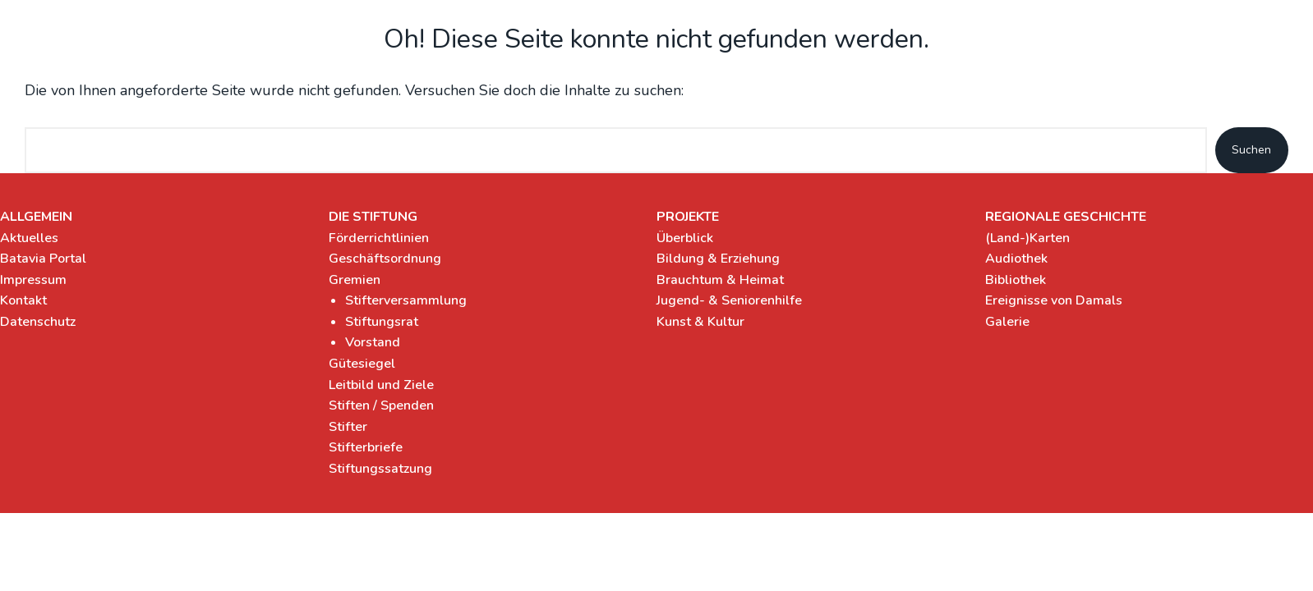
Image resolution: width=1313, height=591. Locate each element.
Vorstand (372, 342)
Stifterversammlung (406, 300)
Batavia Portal (43, 259)
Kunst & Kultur (700, 322)
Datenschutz (38, 322)
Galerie (1007, 322)
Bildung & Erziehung (718, 259)
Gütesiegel (362, 364)
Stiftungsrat (381, 322)
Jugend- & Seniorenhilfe (729, 300)
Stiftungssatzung (380, 469)
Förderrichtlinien (379, 238)
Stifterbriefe (366, 447)
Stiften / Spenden (381, 405)
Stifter (348, 427)
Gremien (354, 280)
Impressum (33, 280)
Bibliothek (1015, 280)
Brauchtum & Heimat (720, 280)
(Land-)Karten (1027, 238)
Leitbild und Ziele (381, 385)
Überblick (684, 238)
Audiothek (1016, 259)
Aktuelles (29, 238)
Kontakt (23, 300)
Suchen (1251, 150)
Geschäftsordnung (385, 259)
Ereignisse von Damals (1053, 300)
